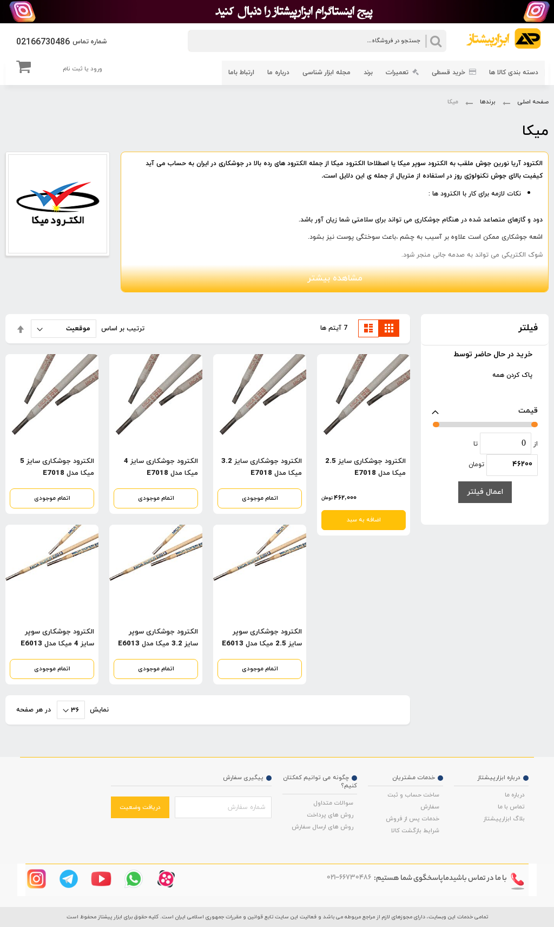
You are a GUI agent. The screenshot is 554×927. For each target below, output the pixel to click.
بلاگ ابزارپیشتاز (504, 818)
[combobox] (317, 40)
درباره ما (515, 795)
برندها (487, 101)
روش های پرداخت (330, 815)
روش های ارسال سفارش (322, 826)
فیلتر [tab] (528, 328)
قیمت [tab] (528, 411)
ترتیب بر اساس (122, 328)
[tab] (485, 357)
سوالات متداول (333, 803)
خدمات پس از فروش (412, 818)
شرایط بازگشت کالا (415, 830)
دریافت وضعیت (140, 807)
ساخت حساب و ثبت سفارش (413, 801)
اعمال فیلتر (485, 492)
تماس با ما (511, 806)
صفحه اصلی (532, 101)
